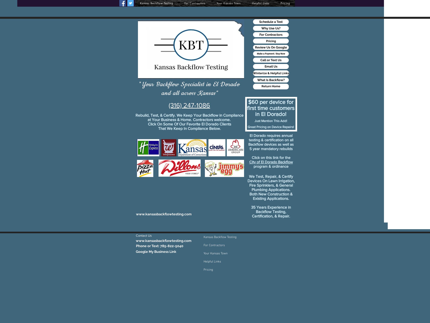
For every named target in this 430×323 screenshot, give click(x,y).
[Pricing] (271, 41)
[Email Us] (271, 66)
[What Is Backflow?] (271, 80)
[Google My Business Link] (156, 251)
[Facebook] (122, 3)
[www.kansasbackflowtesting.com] (164, 214)
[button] (229, 3)
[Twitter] (130, 3)
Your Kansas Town (216, 253)
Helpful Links (212, 262)
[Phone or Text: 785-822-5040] (159, 245)
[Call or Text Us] (271, 60)
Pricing (208, 270)
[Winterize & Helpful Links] (271, 73)
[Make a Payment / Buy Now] (271, 53)
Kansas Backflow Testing (220, 237)
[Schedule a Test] (271, 21)
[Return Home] (271, 86)
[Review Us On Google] (271, 47)
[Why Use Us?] (271, 28)
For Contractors (214, 245)
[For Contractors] (271, 34)
